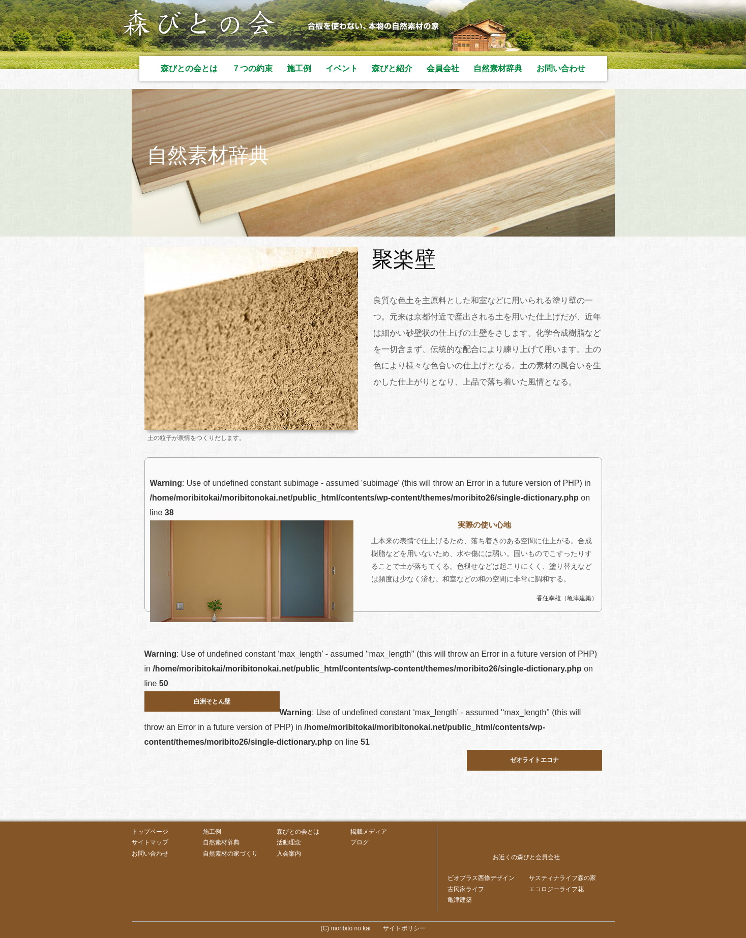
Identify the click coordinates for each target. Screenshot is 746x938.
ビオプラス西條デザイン (481, 878)
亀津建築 (459, 899)
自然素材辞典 (497, 68)
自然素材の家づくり (230, 853)
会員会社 (443, 68)
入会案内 (289, 853)
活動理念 (289, 842)
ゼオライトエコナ (534, 760)
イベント (341, 68)
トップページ (150, 831)
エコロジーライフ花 (556, 889)
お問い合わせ (560, 68)
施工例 (299, 68)
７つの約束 (252, 68)
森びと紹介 (392, 68)
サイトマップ (150, 842)
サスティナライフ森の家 (562, 878)
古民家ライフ (465, 889)
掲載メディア (368, 831)
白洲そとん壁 (212, 701)
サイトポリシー (404, 928)
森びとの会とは (189, 68)
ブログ (359, 842)
